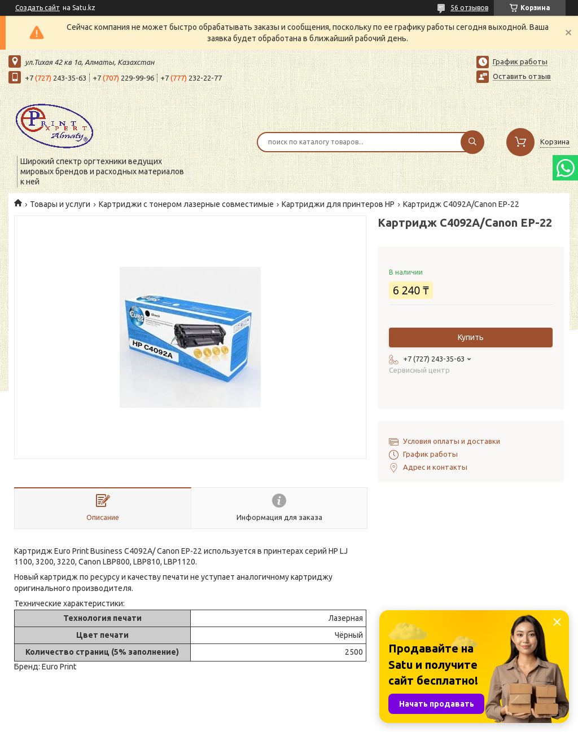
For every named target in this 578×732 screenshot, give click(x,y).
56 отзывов (469, 7)
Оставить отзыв (522, 76)
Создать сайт (37, 7)
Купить (471, 337)
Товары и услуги (60, 204)
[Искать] (472, 142)
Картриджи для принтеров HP (338, 204)
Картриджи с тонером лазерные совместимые (186, 204)
